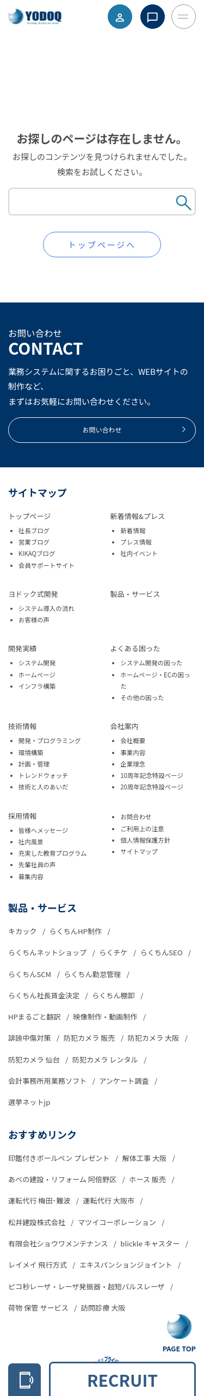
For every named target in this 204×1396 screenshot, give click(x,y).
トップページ (29, 516)
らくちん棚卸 (114, 995)
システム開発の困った (151, 662)
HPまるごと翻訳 (35, 1016)
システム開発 (36, 662)
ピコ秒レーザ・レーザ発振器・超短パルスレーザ (87, 1286)
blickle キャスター (150, 1243)
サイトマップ (139, 851)
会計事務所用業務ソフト (48, 1081)
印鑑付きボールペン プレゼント (59, 1158)
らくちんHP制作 (76, 931)
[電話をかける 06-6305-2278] (24, 1379)
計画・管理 (34, 763)
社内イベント (139, 553)
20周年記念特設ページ (151, 786)
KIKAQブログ (36, 553)
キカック (23, 931)
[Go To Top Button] (179, 1334)
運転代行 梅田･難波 (40, 1200)
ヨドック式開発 (33, 594)
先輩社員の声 (37, 864)
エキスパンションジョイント (126, 1264)
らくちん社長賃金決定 (44, 995)
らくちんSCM (30, 974)
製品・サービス (135, 594)
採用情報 (22, 816)
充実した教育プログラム (52, 853)
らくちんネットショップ (48, 952)
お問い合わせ (134, 429)
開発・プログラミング (49, 740)
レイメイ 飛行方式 (38, 1264)
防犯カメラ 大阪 (154, 1038)
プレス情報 (135, 542)
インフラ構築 (36, 686)
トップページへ (102, 244)
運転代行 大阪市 (109, 1200)
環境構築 (31, 752)
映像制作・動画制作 (106, 1016)
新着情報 (132, 530)
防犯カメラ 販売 (90, 1038)
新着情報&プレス (137, 516)
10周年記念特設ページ (151, 775)
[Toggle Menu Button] (183, 16)
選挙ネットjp (29, 1102)
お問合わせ (135, 816)
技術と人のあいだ (43, 786)
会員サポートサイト (46, 565)
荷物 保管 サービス (39, 1307)
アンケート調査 (124, 1081)
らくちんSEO (162, 952)
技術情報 (22, 726)
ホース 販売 (148, 1179)
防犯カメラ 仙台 (34, 1059)
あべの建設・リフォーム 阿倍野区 (63, 1179)
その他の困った (142, 697)
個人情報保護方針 (145, 840)
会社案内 (124, 726)
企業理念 (132, 763)
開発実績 (22, 648)
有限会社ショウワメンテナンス (58, 1243)
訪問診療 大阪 (103, 1307)
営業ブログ (34, 542)
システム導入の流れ (46, 608)
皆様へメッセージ (43, 830)
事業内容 (132, 752)
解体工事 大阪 (145, 1158)
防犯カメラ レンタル (106, 1059)
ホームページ (36, 674)
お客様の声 (34, 619)
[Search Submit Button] (184, 204)
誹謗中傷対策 (30, 1038)
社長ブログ (34, 530)
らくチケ (114, 952)
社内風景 (31, 841)
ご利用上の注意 (142, 828)
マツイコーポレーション (118, 1222)
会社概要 (132, 740)
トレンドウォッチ (43, 775)
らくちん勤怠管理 (93, 974)
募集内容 (31, 876)
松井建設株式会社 (37, 1222)
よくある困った (135, 648)
